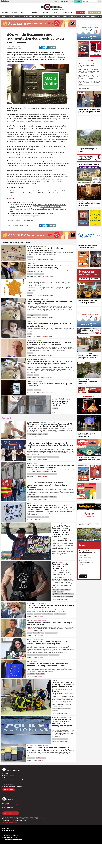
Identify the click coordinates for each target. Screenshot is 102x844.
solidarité (18, 220)
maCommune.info (17, 108)
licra (43, 517)
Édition (53, 9)
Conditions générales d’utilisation (13, 786)
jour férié (38, 757)
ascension (30, 474)
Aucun (83, 564)
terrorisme (55, 710)
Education (37, 481)
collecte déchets (31, 757)
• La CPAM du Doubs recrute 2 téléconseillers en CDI (89, 87)
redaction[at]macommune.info (10, 804)
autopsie (29, 632)
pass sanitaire (37, 390)
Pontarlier (30, 603)
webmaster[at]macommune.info (10, 822)
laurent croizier (37, 517)
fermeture (36, 474)
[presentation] (78, 405)
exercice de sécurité (66, 708)
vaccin (42, 274)
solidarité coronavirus (28, 220)
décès (42, 632)
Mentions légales (8, 784)
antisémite (30, 517)
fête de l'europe (31, 673)
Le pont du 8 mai (85, 560)
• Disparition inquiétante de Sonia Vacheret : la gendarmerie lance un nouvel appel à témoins (88, 71)
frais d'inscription (44, 496)
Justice (35, 340)
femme (54, 591)
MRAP (47, 517)
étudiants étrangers (35, 496)
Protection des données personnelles (14, 780)
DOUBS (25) (30, 463)
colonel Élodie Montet (65, 589)
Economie (47, 422)
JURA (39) (29, 340)
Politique (35, 381)
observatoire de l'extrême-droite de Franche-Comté (62, 594)
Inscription (84, 278)
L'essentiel (89, 60)
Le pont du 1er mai (86, 557)
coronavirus (11, 220)
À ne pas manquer (89, 396)
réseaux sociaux (69, 596)
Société (17, 31)
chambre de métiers (32, 434)
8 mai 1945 (30, 613)
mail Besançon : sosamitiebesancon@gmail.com (25, 216)
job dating (45, 434)
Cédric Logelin (56, 589)
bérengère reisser (31, 654)
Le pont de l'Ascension (86, 562)
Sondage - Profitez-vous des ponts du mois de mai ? (87, 551)
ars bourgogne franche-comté (34, 315)
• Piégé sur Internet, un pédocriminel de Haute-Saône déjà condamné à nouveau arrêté (88, 77)
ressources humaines (54, 654)
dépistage (37, 374)
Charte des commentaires (11, 777)
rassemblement (53, 496)
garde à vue (64, 739)
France (29, 263)
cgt (28, 496)
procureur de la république (58, 596)
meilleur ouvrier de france (53, 456)
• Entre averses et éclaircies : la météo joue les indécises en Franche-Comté (89, 83)
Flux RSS (6, 782)
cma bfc (39, 434)
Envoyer (83, 576)
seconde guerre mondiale (60, 613)
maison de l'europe (40, 673)
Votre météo (89, 502)
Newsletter (8, 790)
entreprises (45, 654)
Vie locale (67, 524)
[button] (97, 1)
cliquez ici (33, 202)
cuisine (44, 456)
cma (34, 456)
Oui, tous (83, 555)
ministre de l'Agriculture (48, 613)
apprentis (30, 456)
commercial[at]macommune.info (11, 809)
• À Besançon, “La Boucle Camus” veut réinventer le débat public (87, 65)
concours (39, 456)
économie (39, 654)
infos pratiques (43, 474)
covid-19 (29, 333)
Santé (46, 246)
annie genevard (37, 613)
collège (54, 708)
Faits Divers (37, 620)
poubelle (44, 757)
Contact (6, 773)
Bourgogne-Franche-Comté (35, 246)
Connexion (94, 278)
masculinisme (60, 591)
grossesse (37, 274)
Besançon (10, 31)
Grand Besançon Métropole (35, 745)
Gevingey (29, 441)
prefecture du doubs (52, 474)
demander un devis (10, 813)
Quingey (54, 680)
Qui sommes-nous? (9, 775)
